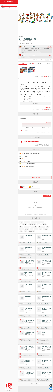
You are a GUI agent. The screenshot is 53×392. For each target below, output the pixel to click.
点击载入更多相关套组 (35, 384)
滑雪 (21, 231)
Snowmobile (33, 226)
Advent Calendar (39, 222)
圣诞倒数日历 (31, 231)
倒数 (36, 229)
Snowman (27, 226)
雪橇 (25, 231)
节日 (47, 226)
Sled (21, 226)
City (33, 222)
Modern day (27, 222)
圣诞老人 (45, 229)
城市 (21, 222)
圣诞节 (21, 229)
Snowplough (41, 226)
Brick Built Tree (23, 224)
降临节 (26, 229)
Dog (39, 224)
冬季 (31, 229)
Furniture (44, 224)
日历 (40, 229)
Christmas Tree (32, 224)
